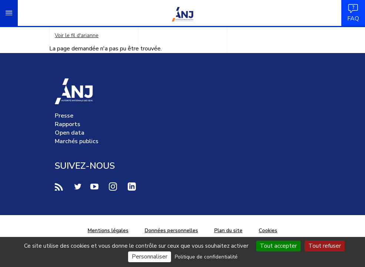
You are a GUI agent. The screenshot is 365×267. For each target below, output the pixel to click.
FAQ (353, 13)
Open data (69, 133)
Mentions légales (108, 230)
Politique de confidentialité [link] (206, 256)
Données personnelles (171, 230)
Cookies (268, 230)
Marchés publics (76, 141)
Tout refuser (324, 246)
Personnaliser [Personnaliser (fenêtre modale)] (149, 257)
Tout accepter (278, 246)
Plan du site (228, 230)
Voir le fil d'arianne (76, 35)
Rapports (67, 124)
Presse (64, 116)
